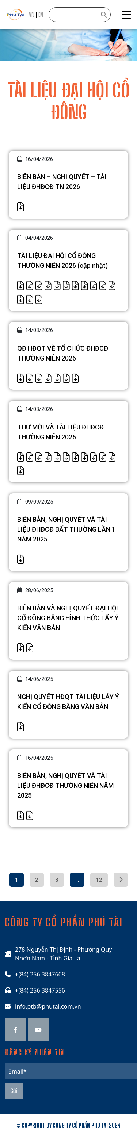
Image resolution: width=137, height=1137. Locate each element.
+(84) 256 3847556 (40, 990)
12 (99, 879)
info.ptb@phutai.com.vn (48, 1006)
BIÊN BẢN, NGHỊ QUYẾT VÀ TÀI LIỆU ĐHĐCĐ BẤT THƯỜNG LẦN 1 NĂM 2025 (66, 529)
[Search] (80, 14)
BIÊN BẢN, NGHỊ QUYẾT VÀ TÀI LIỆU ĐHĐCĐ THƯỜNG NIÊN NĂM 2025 (65, 785)
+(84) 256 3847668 (40, 974)
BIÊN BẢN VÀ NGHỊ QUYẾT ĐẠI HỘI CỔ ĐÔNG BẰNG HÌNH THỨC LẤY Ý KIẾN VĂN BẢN (68, 618)
